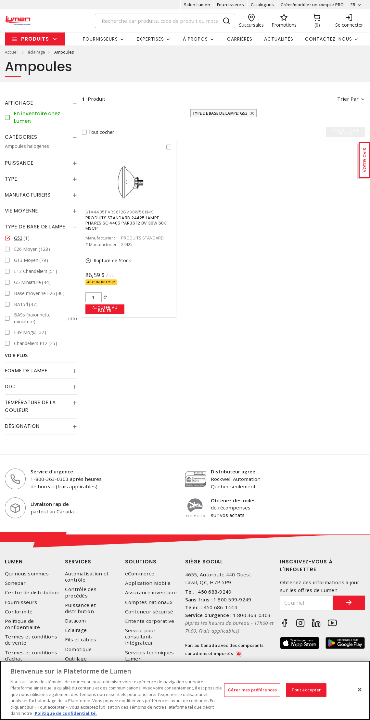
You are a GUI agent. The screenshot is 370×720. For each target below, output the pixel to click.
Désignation (22, 426)
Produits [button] (35, 38)
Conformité (19, 612)
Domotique (78, 649)
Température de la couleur (30, 406)
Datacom (75, 621)
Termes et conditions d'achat (31, 655)
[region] (185, 690)
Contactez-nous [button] (328, 39)
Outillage (76, 659)
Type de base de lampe (35, 226)
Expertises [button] (150, 39)
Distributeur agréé (233, 471)
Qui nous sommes (27, 574)
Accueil (12, 52)
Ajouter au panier (104, 309)
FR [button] (353, 4)
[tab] (41, 103)
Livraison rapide (50, 504)
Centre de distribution (32, 592)
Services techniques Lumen (149, 655)
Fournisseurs (230, 4)
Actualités (278, 39)
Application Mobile (148, 583)
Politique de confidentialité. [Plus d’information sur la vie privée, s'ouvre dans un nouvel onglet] (65, 713)
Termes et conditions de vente (31, 640)
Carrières (239, 39)
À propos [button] (195, 39)
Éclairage (76, 630)
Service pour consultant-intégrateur (140, 636)
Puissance (19, 163)
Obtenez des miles (233, 500)
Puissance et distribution (80, 608)
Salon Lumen (197, 4)
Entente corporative (149, 621)
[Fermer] (359, 689)
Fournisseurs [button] (100, 39)
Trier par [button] (348, 99)
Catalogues (262, 4)
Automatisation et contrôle (86, 577)
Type (11, 178)
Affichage (19, 102)
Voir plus (16, 355)
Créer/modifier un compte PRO (312, 4)
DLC (10, 386)
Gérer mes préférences (252, 690)
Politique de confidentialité (22, 624)
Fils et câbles (80, 639)
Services (78, 561)
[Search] (165, 21)
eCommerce (139, 574)
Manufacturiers (28, 194)
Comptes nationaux (148, 602)
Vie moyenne (21, 210)
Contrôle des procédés (80, 592)
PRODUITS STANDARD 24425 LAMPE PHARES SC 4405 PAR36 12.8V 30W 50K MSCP (126, 223)
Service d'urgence (52, 471)
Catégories (21, 137)
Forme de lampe (26, 370)
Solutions (141, 561)
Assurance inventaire (151, 592)
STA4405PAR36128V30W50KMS (119, 212)
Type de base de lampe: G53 (220, 113)
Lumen (14, 561)
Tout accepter (306, 690)
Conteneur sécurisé (149, 612)
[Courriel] (306, 603)
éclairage (36, 52)
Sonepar (15, 583)
